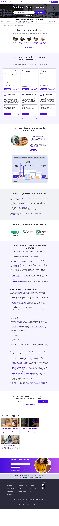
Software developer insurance (11, 488)
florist (14, 198)
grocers (40, 139)
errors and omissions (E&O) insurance (39, 377)
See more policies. (36, 118)
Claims (31, 491)
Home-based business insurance (23, 485)
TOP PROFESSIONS (10, 480)
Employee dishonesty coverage (25, 309)
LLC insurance (20, 488)
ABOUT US (31, 480)
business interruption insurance (17, 322)
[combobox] (14, 12)
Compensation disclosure (30, 499)
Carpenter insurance (10, 483)
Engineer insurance (9, 494)
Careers (31, 483)
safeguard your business (21, 293)
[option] (15, 41)
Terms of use (20, 499)
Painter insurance (9, 485)
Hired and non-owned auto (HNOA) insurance (21, 373)
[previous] (11, 41)
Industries (16, 25)
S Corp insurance (20, 489)
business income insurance (37, 326)
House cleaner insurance (10, 489)
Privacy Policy (19, 470)
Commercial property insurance (18, 302)
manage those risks (18, 265)
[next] (48, 41)
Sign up (15, 467)
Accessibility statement (38, 499)
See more (54, 416)
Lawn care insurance (10, 491)
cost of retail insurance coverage (38, 135)
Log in (46, 1)
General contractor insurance (11, 482)
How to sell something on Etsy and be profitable (10, 429)
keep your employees (16, 345)
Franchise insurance (21, 482)
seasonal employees (35, 146)
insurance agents (22, 211)
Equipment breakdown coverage (18, 367)
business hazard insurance (25, 304)
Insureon (12, 502)
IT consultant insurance (10, 486)
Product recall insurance (16, 281)
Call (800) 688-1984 (22, 477)
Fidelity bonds (14, 309)
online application (23, 207)
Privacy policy (15, 499)
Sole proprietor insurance (22, 491)
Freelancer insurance (21, 483)
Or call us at (29, 15)
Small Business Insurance (13, 1)
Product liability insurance (17, 274)
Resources (36, 1)
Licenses (24, 499)
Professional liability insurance (18, 377)
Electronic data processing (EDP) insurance (21, 362)
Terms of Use (13, 470)
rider (43, 275)
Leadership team (32, 482)
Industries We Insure (22, 1)
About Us (42, 1)
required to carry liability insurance (22, 359)
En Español (44, 499)
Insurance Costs (30, 1)
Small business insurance (8, 25)
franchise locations (39, 213)
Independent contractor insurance (23, 486)
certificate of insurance (32, 203)
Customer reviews (32, 485)
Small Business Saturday (8, 445)
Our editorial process (33, 489)
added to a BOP (33, 382)
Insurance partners (32, 486)
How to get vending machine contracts (29, 429)
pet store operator (22, 198)
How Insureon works (33, 488)
